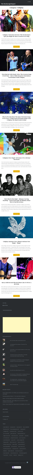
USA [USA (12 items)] (15, 455)
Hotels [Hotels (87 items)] (21, 435)
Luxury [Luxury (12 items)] (13, 439)
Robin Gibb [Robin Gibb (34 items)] (11, 450)
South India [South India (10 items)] (6, 452)
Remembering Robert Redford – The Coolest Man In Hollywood (14, 396)
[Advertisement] (16, 325)
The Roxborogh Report (8, 4)
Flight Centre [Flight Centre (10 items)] (6, 435)
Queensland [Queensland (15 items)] (23, 448)
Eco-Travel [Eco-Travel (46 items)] (6, 433)
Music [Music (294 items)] (14, 444)
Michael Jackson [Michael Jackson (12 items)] (7, 444)
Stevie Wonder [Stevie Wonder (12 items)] (14, 452)
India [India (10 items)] (26, 435)
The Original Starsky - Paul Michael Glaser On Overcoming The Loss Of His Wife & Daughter (18, 380)
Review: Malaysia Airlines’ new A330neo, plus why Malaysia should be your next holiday (16, 393)
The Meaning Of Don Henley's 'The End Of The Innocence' (18, 345)
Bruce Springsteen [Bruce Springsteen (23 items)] (14, 429)
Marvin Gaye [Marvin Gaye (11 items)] (13, 442)
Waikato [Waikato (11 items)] (20, 455)
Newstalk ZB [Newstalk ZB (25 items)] (21, 444)
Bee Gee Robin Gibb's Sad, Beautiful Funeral (18, 340)
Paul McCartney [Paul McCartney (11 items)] (7, 448)
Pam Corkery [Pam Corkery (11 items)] (21, 446)
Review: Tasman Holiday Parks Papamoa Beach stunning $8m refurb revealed (16, 404)
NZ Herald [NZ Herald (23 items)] (14, 446)
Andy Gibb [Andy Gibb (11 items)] (6, 427)
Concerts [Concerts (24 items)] (20, 431)
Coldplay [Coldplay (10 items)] (5, 431)
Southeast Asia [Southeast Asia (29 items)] (18, 450)
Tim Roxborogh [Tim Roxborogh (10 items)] (23, 452)
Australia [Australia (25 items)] (19, 427)
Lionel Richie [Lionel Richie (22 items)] (6, 439)
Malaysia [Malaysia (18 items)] (5, 442)
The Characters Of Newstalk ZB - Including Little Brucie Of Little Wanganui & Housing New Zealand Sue (20, 375)
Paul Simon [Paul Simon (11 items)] (15, 448)
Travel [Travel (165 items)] (5, 455)
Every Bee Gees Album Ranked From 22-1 (17, 370)
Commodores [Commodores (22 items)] (13, 431)
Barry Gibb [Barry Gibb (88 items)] (26, 427)
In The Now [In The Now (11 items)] (6, 437)
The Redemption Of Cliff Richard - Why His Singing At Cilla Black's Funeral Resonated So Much (19, 360)
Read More (16, 46)
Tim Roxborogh (7, 310)
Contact (21, 462)
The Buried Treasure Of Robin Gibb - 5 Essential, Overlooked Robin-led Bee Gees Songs (18, 355)
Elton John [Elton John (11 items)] (13, 433)
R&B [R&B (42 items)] (5, 450)
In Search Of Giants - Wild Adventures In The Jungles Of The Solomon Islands (20, 366)
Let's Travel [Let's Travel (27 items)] (22, 437)
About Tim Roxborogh (14, 384)
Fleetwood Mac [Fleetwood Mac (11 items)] (21, 433)
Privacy (24, 462)
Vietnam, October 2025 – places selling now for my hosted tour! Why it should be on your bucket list (15, 401)
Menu (30, 1)
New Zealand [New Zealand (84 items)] (6, 446)
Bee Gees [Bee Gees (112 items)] (6, 429)
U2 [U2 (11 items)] (10, 455)
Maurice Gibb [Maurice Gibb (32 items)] (21, 442)
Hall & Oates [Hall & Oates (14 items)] (14, 435)
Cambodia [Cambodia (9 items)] (22, 429)
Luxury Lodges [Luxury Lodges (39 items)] (20, 439)
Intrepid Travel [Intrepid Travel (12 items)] (14, 437)
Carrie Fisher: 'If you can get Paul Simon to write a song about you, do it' (20, 350)
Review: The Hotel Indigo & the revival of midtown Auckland (13, 398)
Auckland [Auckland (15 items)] (12, 427)
